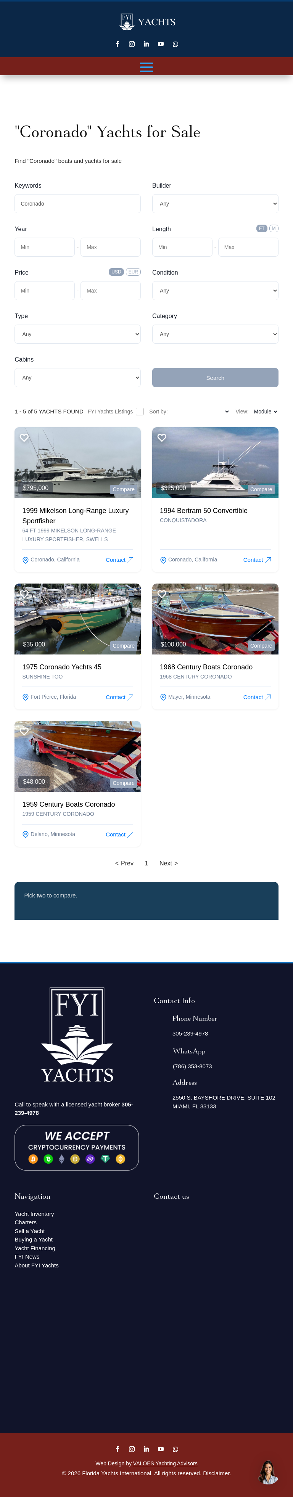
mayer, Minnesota (185, 697)
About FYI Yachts (36, 1265)
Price (21, 272)
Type (21, 316)
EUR (133, 272)
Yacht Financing (34, 1248)
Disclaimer (216, 1473)
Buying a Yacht (33, 1239)
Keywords (27, 185)
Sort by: (158, 411)
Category (164, 316)
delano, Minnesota (48, 834)
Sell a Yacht (29, 1231)
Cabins (24, 359)
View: (242, 411)
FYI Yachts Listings (116, 411)
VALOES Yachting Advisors (165, 1463)
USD (116, 272)
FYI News (26, 1256)
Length (161, 229)
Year (20, 229)
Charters (25, 1222)
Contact (119, 559)
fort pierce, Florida (49, 697)
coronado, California (50, 559)
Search (215, 378)
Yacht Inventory (34, 1214)
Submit (161, 359)
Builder (161, 185)
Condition (165, 272)
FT (262, 228)
